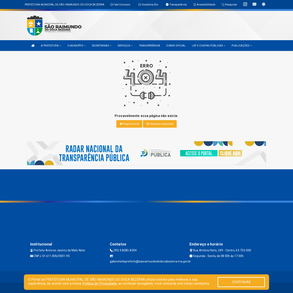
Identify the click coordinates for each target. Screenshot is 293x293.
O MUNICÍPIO (76, 45)
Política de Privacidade (99, 283)
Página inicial (129, 123)
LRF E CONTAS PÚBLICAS (208, 45)
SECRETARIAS (101, 45)
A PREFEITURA (51, 45)
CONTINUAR (241, 282)
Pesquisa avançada (159, 123)
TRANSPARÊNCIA (149, 45)
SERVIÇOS (125, 45)
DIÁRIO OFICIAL (175, 45)
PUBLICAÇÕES (242, 45)
